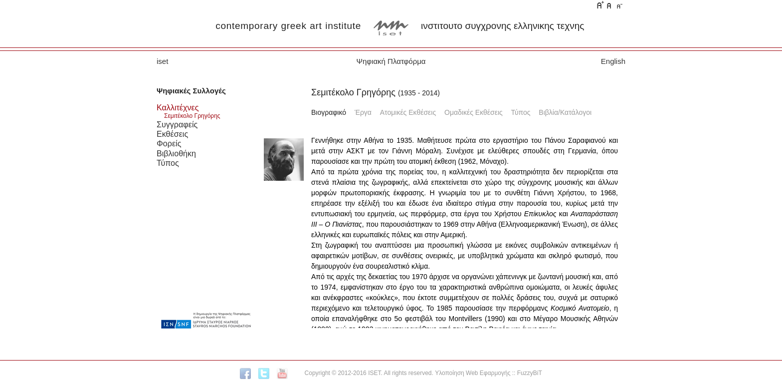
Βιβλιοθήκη (176, 153)
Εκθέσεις (172, 133)
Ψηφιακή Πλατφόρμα (390, 61)
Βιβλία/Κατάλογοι (565, 112)
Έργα (363, 112)
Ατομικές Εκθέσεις (408, 112)
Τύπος (168, 162)
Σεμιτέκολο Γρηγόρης (192, 115)
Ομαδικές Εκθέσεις (473, 112)
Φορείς (169, 143)
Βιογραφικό (328, 112)
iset (162, 61)
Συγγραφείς (177, 124)
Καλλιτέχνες (177, 107)
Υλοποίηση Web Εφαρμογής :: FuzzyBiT (488, 373)
